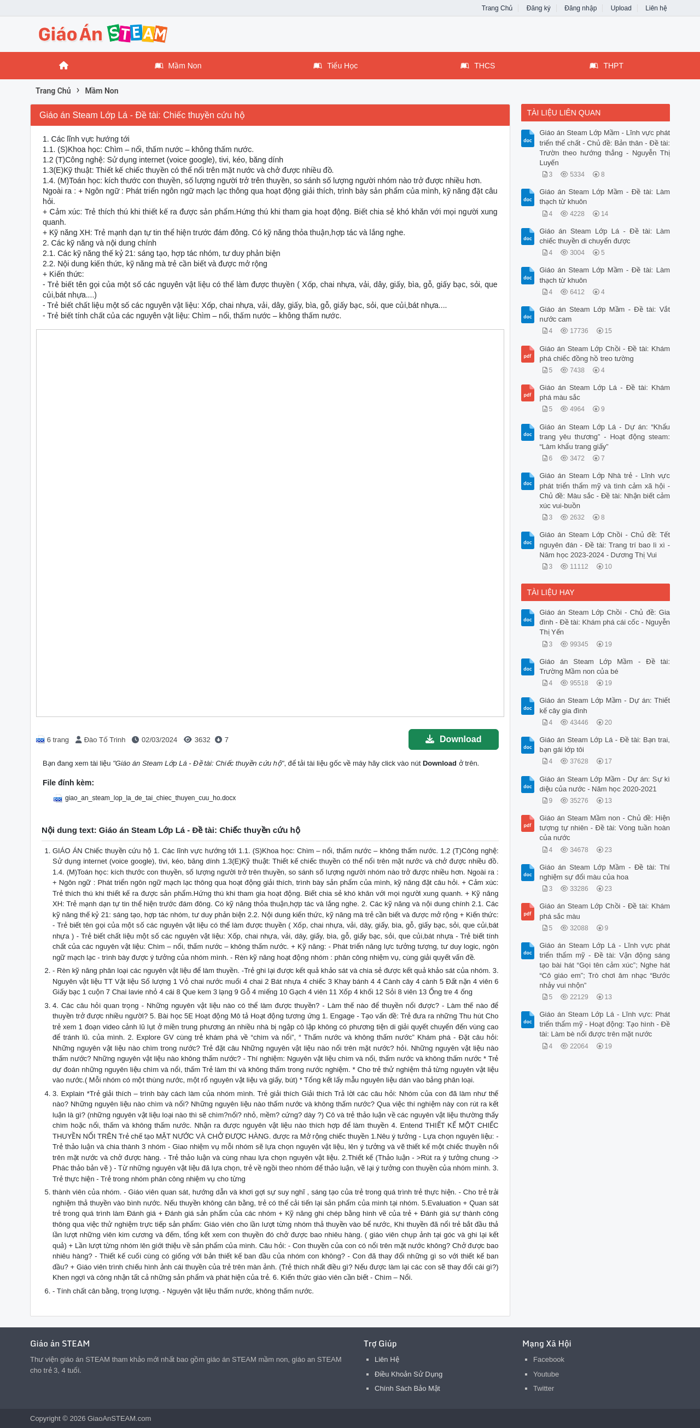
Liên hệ (656, 8)
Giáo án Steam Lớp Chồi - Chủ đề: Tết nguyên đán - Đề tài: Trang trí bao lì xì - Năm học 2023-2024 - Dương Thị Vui (605, 544)
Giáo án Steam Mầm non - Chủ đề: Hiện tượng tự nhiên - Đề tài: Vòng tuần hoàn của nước (605, 828)
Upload (621, 8)
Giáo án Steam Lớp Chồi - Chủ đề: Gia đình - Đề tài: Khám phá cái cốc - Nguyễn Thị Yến (605, 622)
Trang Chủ (497, 8)
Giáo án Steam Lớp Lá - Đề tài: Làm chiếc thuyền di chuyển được (605, 236)
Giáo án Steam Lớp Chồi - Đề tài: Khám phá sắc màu (605, 911)
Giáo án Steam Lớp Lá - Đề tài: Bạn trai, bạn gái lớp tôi (605, 745)
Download (453, 739)
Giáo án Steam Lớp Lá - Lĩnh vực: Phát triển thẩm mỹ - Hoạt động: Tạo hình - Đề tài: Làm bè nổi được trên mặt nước (605, 1024)
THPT (606, 65)
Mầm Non (178, 65)
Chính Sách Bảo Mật (407, 1388)
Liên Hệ (387, 1359)
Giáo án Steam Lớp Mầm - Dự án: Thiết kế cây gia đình (605, 705)
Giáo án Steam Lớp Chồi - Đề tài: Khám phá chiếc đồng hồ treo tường (605, 354)
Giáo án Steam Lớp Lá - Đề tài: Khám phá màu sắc (605, 392)
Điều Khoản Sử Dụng (408, 1374)
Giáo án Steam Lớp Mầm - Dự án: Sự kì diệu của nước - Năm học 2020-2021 (605, 784)
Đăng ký (539, 8)
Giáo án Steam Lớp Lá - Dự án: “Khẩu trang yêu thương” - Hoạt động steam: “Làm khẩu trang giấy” (605, 437)
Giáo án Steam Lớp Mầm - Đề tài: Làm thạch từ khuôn (605, 197)
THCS (477, 65)
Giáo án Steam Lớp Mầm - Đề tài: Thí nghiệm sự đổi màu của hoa (605, 872)
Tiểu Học (335, 65)
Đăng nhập (580, 8)
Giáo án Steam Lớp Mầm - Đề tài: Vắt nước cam (605, 314)
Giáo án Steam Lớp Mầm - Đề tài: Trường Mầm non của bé (605, 666)
